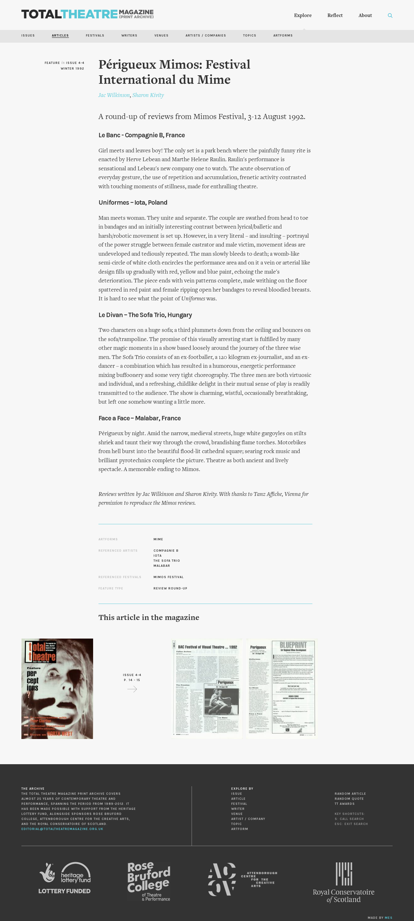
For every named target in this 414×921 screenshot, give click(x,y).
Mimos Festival (169, 577)
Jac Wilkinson (114, 96)
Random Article (350, 794)
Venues (161, 35)
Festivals (95, 35)
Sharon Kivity (148, 96)
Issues (28, 35)
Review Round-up (170, 588)
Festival (239, 804)
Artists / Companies (206, 35)
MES (389, 918)
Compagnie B (166, 551)
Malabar (162, 566)
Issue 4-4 (75, 63)
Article (238, 799)
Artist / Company (248, 819)
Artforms (283, 35)
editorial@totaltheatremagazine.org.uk (62, 829)
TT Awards (345, 804)
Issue (236, 794)
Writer (238, 809)
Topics (249, 35)
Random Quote (349, 799)
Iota (158, 556)
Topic (236, 824)
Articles (60, 35)
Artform (239, 829)
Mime (158, 539)
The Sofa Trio (167, 561)
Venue (237, 814)
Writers (129, 35)
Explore (303, 15)
